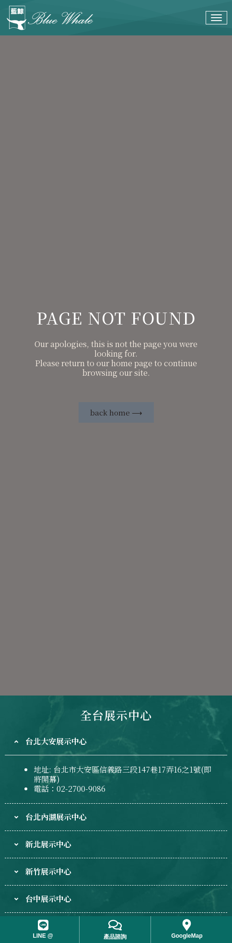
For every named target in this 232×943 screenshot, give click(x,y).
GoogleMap (186, 935)
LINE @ (43, 935)
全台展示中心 (115, 715)
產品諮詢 (115, 936)
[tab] (116, 741)
